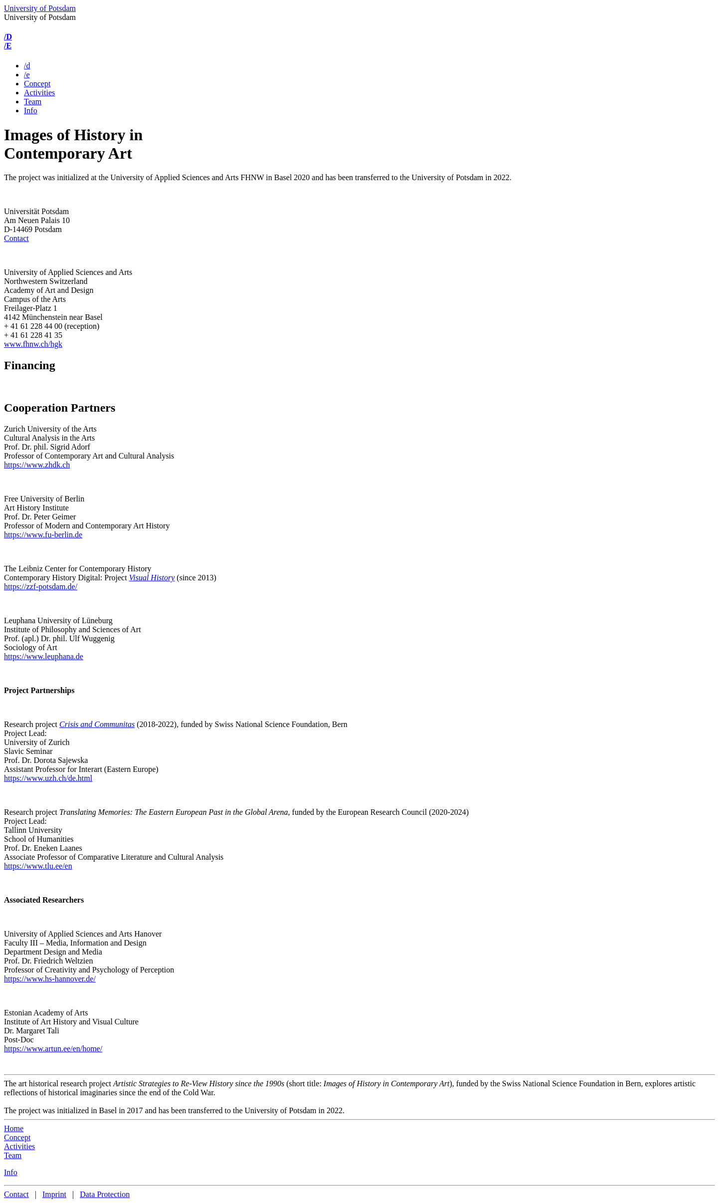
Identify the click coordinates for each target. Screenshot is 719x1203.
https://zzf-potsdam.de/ (40, 586)
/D (8, 36)
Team (32, 101)
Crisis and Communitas (97, 724)
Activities (39, 92)
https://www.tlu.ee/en (38, 866)
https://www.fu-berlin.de (43, 534)
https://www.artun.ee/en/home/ (53, 1048)
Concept (37, 83)
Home (13, 1128)
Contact (16, 238)
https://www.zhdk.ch (37, 465)
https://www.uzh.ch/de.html (48, 778)
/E (7, 45)
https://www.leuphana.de (43, 656)
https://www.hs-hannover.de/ (50, 978)
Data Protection (105, 1194)
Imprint (54, 1194)
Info (30, 110)
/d (27, 65)
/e (27, 74)
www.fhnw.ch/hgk (33, 344)
